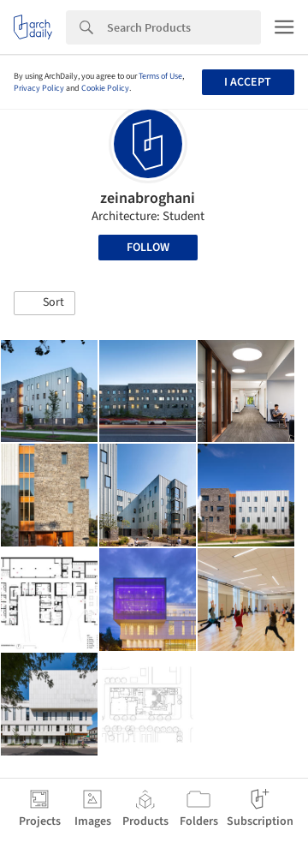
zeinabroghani (147, 198)
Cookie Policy (105, 88)
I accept (247, 82)
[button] (44, 303)
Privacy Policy (39, 88)
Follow (148, 247)
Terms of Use (160, 76)
